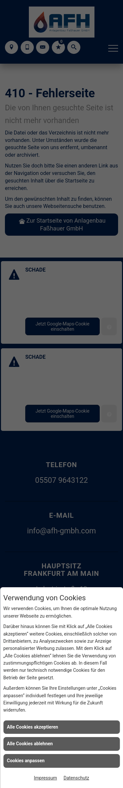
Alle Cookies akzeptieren (32, 727)
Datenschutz (76, 777)
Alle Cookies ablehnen (30, 743)
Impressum (45, 777)
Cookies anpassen (26, 760)
